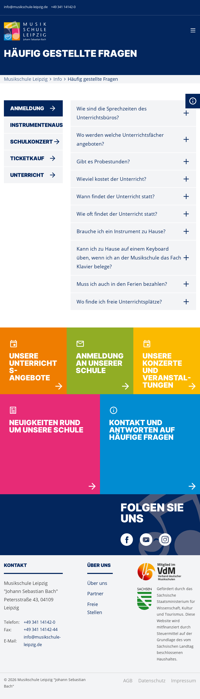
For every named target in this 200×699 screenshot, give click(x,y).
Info (57, 79)
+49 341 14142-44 (41, 635)
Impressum (183, 686)
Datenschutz (151, 686)
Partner (95, 599)
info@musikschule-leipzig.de (26, 6)
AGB (128, 686)
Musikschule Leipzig (26, 79)
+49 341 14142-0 (63, 6)
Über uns (97, 589)
